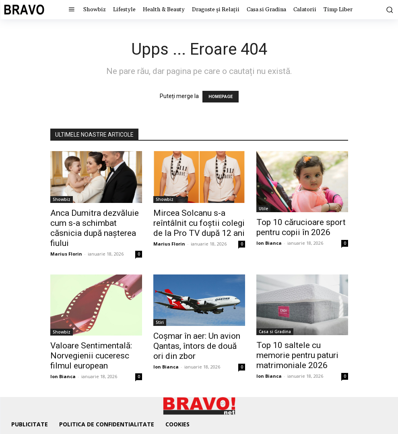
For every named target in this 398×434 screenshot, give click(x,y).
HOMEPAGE (220, 96)
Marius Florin (66, 254)
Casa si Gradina (275, 331)
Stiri (160, 322)
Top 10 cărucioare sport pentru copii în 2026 (301, 227)
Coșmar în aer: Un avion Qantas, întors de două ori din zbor (196, 346)
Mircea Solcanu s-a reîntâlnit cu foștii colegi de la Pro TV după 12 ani (199, 223)
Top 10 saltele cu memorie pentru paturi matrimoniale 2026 (297, 355)
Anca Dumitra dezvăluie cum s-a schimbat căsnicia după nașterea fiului (94, 228)
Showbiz (61, 199)
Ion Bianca (269, 243)
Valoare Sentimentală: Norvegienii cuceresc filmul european (91, 356)
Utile (263, 208)
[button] (386, 9)
